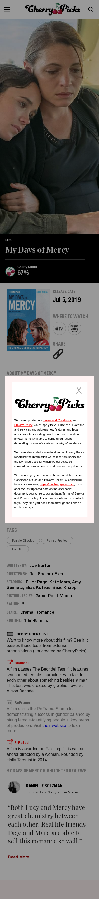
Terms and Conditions (57, 420)
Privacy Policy (23, 424)
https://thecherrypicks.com (57, 484)
